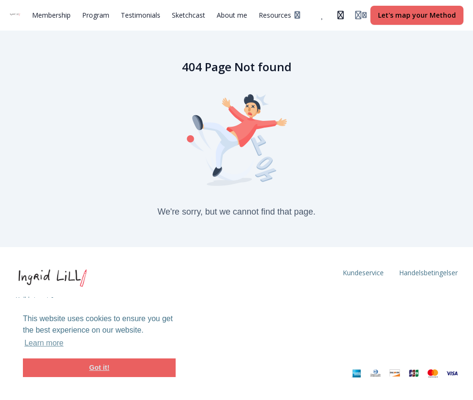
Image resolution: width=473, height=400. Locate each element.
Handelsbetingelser (428, 272)
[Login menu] (361, 15)
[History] (341, 15)
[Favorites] (323, 15)
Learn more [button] (43, 343)
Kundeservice (363, 272)
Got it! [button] (99, 367)
